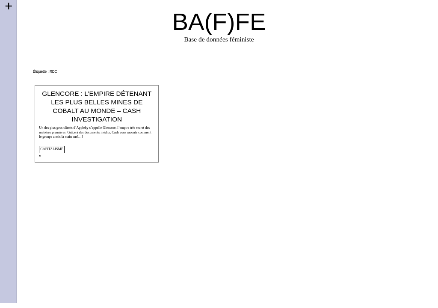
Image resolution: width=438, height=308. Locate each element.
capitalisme (51, 149)
